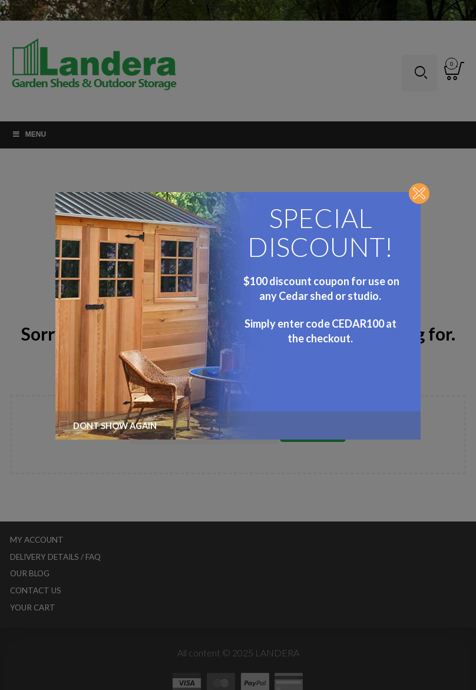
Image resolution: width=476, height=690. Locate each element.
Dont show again (108, 426)
